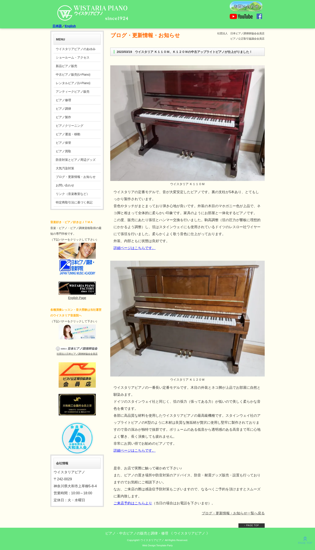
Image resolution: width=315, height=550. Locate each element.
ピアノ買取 (63, 151)
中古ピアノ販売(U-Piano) (73, 74)
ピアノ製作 (63, 117)
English (70, 26)
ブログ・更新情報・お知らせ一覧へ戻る (233, 513)
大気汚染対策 (65, 168)
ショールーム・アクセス (72, 57)
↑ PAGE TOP (251, 525)
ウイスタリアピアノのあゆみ (76, 49)
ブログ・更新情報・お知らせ (76, 177)
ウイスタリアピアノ (152, 540)
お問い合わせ (65, 185)
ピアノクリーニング (69, 125)
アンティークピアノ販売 (72, 91)
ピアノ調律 (63, 108)
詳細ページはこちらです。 (135, 248)
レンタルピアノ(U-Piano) (73, 83)
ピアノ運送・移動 (68, 134)
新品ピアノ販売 (66, 66)
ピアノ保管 (63, 142)
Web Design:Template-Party (157, 545)
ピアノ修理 (63, 100)
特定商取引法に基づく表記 (74, 202)
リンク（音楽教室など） (72, 194)
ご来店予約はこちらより (133, 503)
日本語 (57, 26)
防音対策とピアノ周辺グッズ (76, 159)
